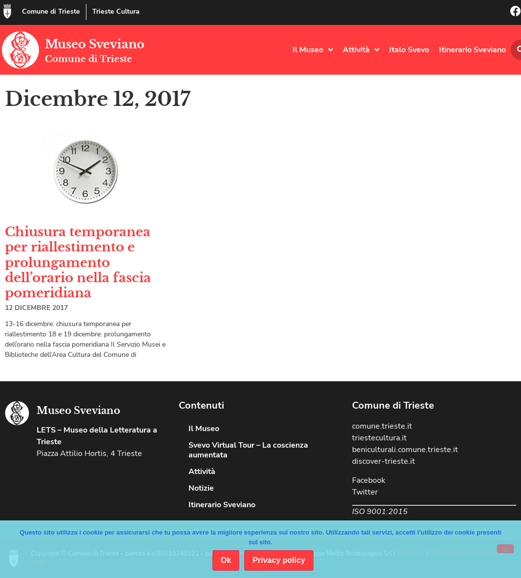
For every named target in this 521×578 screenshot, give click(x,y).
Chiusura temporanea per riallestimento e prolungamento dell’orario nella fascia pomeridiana (78, 262)
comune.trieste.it (382, 426)
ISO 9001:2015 (380, 511)
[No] (505, 548)
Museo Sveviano (95, 44)
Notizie (201, 488)
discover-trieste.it (383, 461)
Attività (361, 49)
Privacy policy (278, 560)
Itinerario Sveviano (472, 49)
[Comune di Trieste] (7, 11)
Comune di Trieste (51, 11)
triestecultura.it (379, 438)
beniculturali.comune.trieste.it (405, 449)
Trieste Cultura (116, 11)
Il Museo (312, 49)
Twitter (365, 492)
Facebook (368, 480)
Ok (226, 560)
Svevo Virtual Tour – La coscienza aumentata (248, 450)
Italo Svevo (409, 49)
